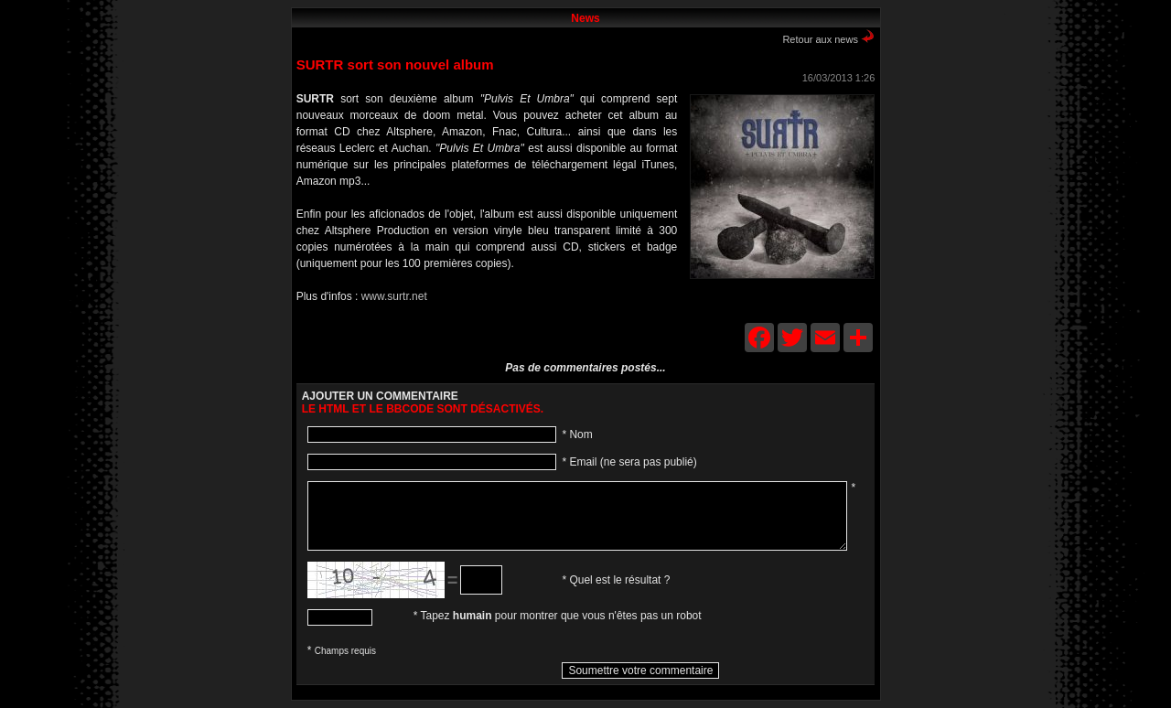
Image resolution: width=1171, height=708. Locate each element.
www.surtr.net (394, 296)
